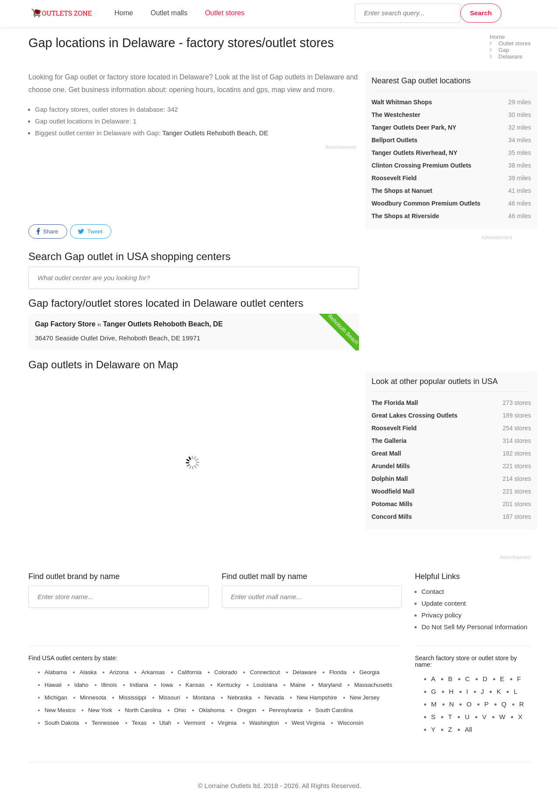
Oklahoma (211, 710)
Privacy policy (441, 615)
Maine (297, 685)
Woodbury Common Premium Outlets (426, 203)
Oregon (246, 710)
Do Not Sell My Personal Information (474, 627)
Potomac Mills (392, 503)
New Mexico (60, 710)
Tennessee (105, 723)
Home (123, 13)
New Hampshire (317, 697)
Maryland (330, 685)
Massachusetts (373, 685)
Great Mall (386, 453)
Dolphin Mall (390, 478)
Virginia (227, 723)
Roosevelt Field (394, 178)
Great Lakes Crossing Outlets (415, 415)
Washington (264, 723)
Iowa (167, 685)
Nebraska (240, 697)
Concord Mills (392, 516)
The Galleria (389, 440)
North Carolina (143, 710)
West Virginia (308, 723)
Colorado (226, 672)
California (190, 672)
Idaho (81, 685)
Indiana (139, 685)
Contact (432, 591)
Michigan (56, 697)
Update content (443, 603)
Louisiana (265, 685)
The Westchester (396, 114)
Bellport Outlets (395, 140)
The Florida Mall (395, 402)
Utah (165, 723)
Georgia (369, 672)
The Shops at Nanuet (402, 190)
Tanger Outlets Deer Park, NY (414, 127)
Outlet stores (225, 13)
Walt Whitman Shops (402, 102)
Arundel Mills (391, 466)
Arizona (118, 672)
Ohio (180, 710)
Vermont (194, 723)
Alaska (88, 672)
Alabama (56, 672)
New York (100, 710)
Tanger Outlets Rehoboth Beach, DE (215, 133)
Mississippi (132, 697)
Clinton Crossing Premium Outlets (422, 165)
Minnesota (93, 697)
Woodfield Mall (393, 491)
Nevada (274, 697)
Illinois (109, 685)
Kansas (195, 685)
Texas (139, 723)
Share (47, 231)
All (468, 729)
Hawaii (53, 685)
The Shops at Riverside (405, 216)
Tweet (90, 231)
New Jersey (365, 697)
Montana (204, 697)
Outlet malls (169, 13)
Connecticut (265, 672)
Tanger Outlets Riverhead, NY (415, 152)
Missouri (169, 697)
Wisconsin (350, 723)
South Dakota (62, 723)
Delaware (305, 672)
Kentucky (228, 685)
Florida (338, 672)
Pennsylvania (286, 710)
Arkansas (153, 672)
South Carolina (334, 710)
